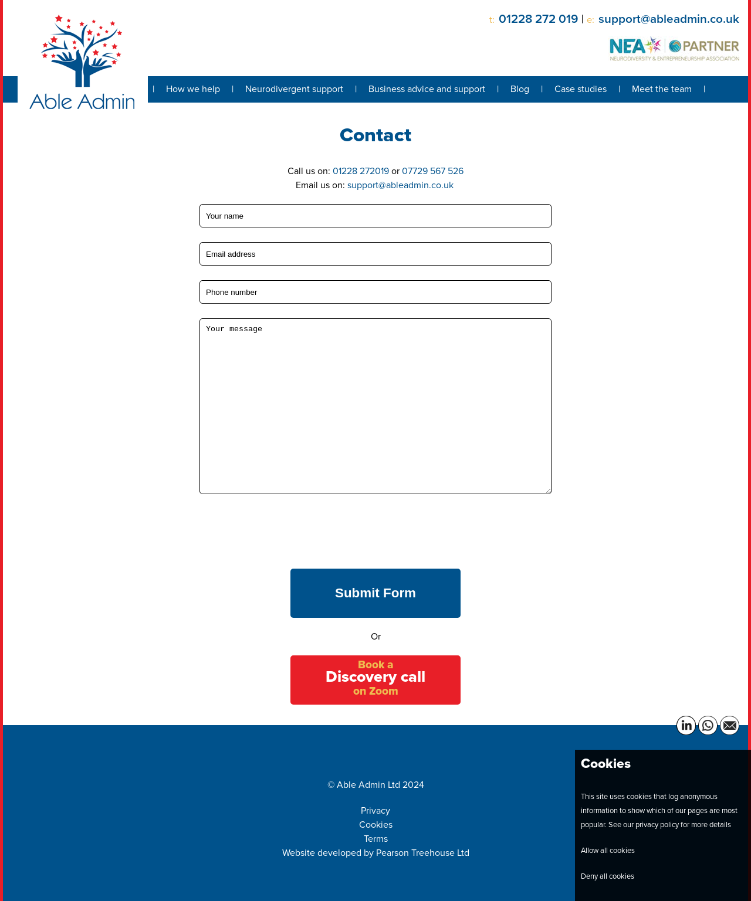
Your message (375, 406)
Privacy (375, 810)
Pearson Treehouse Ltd (422, 852)
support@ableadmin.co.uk (668, 19)
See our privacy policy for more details (669, 824)
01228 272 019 (539, 19)
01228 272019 (361, 171)
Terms (376, 838)
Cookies (376, 824)
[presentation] (288, 532)
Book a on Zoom (375, 677)
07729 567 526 (433, 171)
